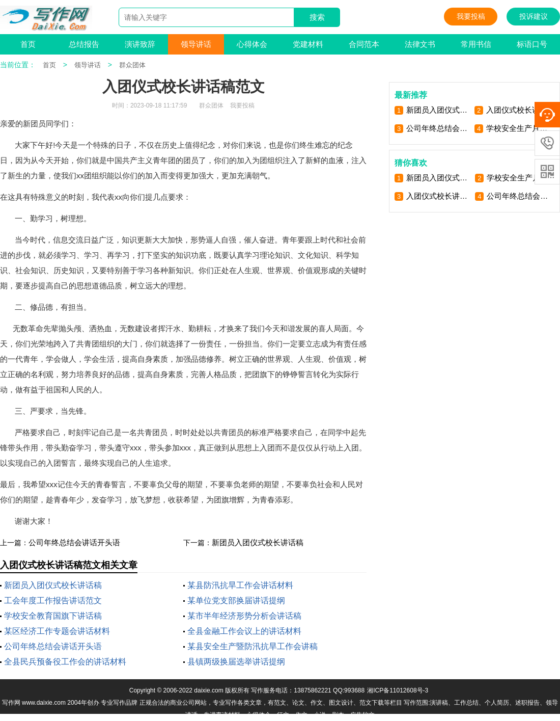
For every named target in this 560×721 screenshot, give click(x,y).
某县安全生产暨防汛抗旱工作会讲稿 (252, 646)
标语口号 (532, 44)
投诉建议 (533, 16)
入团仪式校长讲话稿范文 (518, 109)
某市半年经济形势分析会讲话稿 (244, 615)
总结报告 (84, 44)
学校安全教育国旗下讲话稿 (53, 615)
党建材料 (308, 44)
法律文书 (420, 44)
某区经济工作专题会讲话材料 (57, 631)
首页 (28, 44)
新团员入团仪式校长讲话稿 (257, 542)
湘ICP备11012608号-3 (397, 690)
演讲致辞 (140, 44)
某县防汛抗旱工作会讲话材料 (240, 585)
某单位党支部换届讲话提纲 (236, 600)
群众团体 (132, 65)
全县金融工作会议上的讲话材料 (244, 631)
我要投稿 (471, 16)
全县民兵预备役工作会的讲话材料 (65, 661)
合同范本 (364, 44)
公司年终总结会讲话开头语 (74, 542)
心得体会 (252, 44)
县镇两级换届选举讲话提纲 (236, 661)
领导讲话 (196, 44)
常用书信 (476, 44)
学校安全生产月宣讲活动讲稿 (518, 128)
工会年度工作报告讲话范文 (53, 600)
